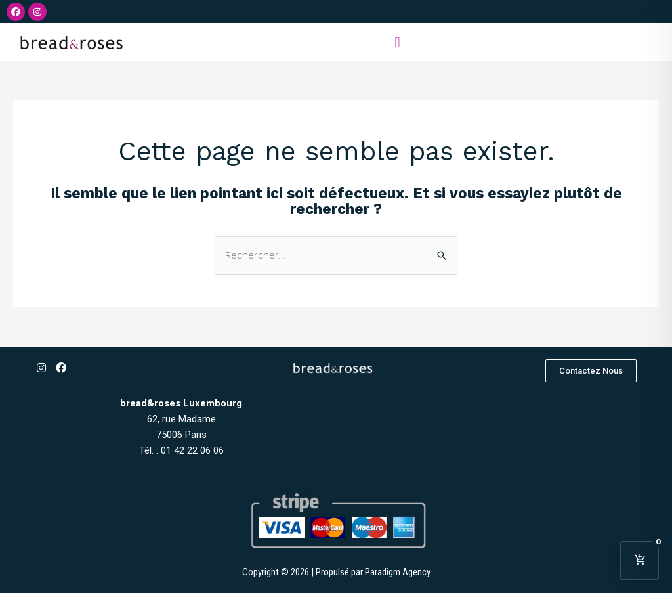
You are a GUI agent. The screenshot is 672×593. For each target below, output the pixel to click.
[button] (397, 42)
